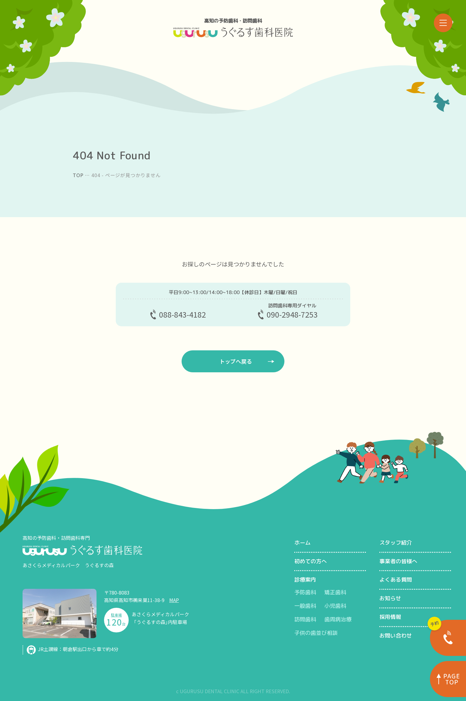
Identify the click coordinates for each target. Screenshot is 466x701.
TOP (78, 175)
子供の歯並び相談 (316, 633)
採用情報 (390, 617)
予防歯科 (305, 592)
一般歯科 (305, 606)
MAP (174, 600)
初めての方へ (310, 561)
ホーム (302, 542)
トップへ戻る (235, 361)
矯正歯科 (335, 592)
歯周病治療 (337, 619)
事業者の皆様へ (398, 561)
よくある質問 (395, 579)
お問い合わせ (395, 635)
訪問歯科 (305, 619)
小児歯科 (335, 606)
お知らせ (390, 598)
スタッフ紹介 (395, 542)
